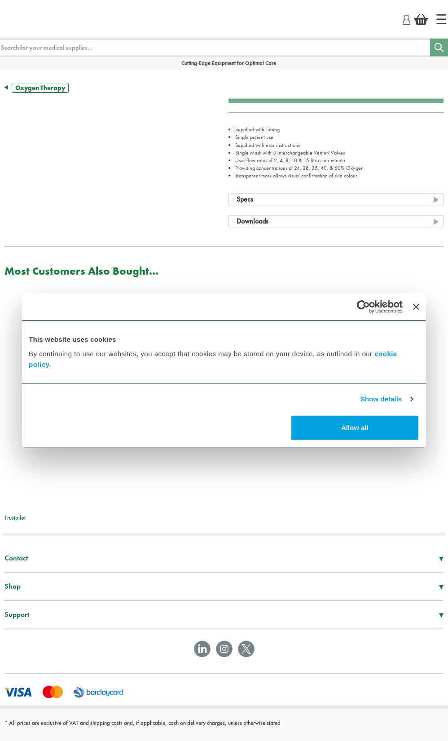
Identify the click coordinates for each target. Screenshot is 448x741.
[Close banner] (416, 307)
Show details (381, 399)
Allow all (355, 427)
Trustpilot (15, 517)
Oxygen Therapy (40, 88)
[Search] (439, 47)
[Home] (441, 19)
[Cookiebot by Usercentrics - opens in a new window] (363, 307)
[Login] (406, 18)
